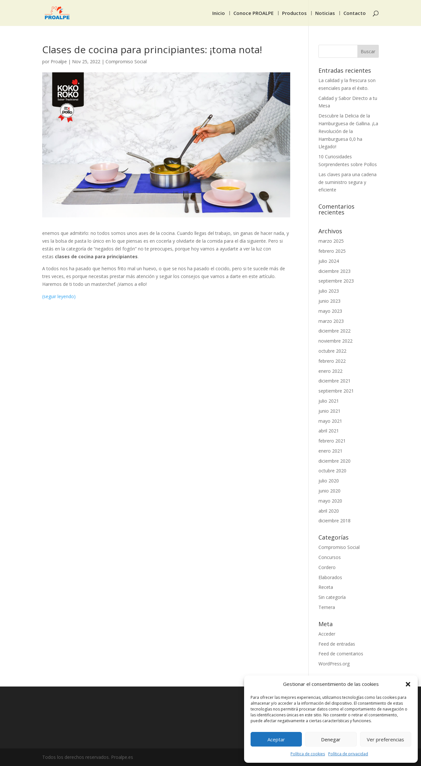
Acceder (326, 634)
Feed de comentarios (340, 653)
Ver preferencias (385, 739)
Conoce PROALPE (253, 13)
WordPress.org (334, 664)
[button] (408, 684)
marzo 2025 (331, 241)
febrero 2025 (332, 251)
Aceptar (276, 739)
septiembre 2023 (336, 281)
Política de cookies (308, 754)
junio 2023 (329, 301)
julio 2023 (328, 291)
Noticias (325, 13)
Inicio (218, 13)
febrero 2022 (332, 361)
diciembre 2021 (334, 381)
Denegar (331, 739)
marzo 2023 (331, 321)
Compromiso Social (126, 61)
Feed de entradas (336, 644)
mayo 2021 (330, 421)
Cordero (327, 567)
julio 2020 (328, 481)
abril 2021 (328, 431)
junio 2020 (329, 491)
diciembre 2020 (334, 461)
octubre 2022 (332, 351)
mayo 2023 (330, 311)
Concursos (329, 557)
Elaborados (330, 577)
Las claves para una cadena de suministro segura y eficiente (347, 182)
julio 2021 (328, 401)
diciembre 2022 (334, 331)
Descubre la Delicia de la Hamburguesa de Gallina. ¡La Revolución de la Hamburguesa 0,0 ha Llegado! (348, 131)
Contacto (354, 13)
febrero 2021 (332, 441)
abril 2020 (328, 511)
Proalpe (59, 61)
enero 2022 (330, 371)
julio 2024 (328, 261)
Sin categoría (332, 597)
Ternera (326, 607)
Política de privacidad (348, 754)
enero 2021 (330, 451)
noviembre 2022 (335, 341)
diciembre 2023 (334, 271)
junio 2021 (329, 411)
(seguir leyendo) (59, 296)
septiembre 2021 (336, 391)
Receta (325, 587)
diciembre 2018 (334, 520)
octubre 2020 (332, 471)
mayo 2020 (330, 501)
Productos (294, 13)
